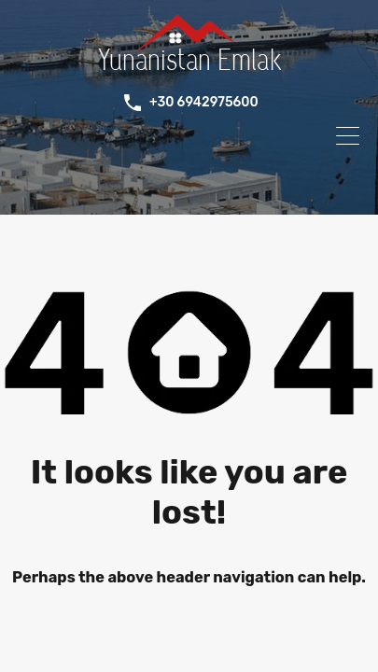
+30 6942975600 (204, 102)
